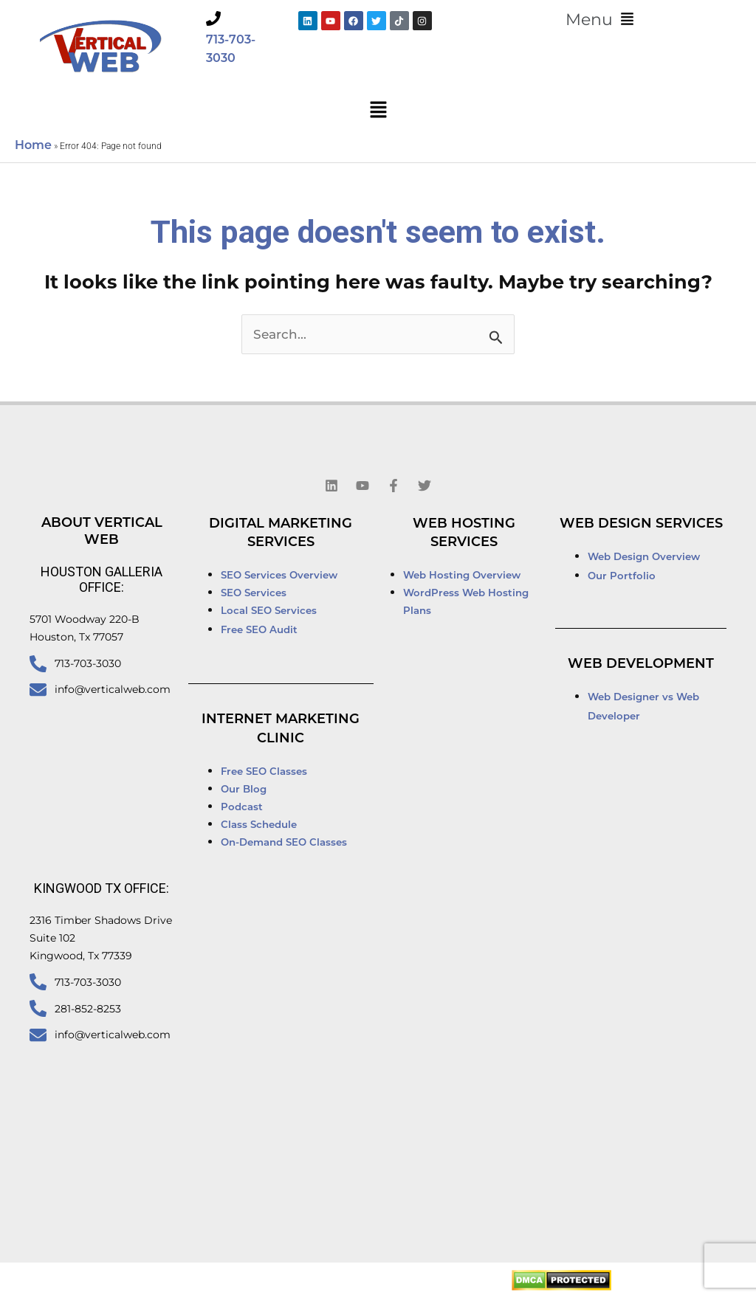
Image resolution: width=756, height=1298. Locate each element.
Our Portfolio (622, 576)
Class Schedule (259, 825)
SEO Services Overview (279, 576)
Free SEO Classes (264, 772)
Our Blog (244, 790)
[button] (600, 20)
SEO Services (255, 593)
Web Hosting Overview (461, 576)
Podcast (242, 807)
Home (33, 146)
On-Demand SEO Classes (284, 843)
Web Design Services (641, 524)
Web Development (641, 664)
